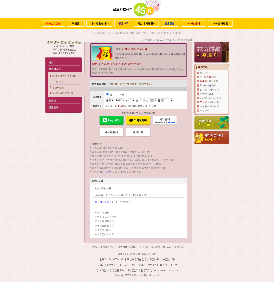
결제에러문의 (107, 247)
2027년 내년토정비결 (62, 93)
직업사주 (204, 110)
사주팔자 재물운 (103, 230)
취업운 (75, 23)
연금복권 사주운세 (104, 221)
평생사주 (204, 73)
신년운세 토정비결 (209, 106)
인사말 (94, 247)
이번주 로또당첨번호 (105, 217)
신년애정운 (58, 82)
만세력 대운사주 (140, 195)
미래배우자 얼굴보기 (210, 98)
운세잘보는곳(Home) (154, 40)
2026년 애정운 (220, 23)
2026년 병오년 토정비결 (64, 76)
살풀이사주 (209, 102)
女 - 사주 (208, 77)
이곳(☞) (108, 171)
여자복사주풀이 (123, 201)
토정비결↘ (55, 68)
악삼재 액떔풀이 (146, 23)
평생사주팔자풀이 (104, 188)
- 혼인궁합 (209, 81)
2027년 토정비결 (175, 247)
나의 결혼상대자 (99, 23)
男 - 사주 (208, 85)
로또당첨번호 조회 (104, 234)
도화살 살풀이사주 (118, 195)
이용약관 (144, 247)
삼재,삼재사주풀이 (209, 89)
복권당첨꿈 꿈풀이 (104, 225)
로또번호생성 (158, 247)
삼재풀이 (99, 195)
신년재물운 (58, 87)
